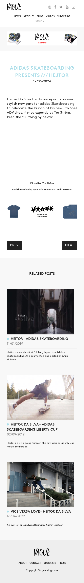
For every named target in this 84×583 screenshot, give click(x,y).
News (17, 16)
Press (62, 562)
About (23, 562)
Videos (50, 16)
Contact (35, 562)
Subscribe (63, 16)
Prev (14, 245)
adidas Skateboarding (57, 103)
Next (69, 245)
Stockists (50, 562)
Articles (28, 16)
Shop (40, 16)
